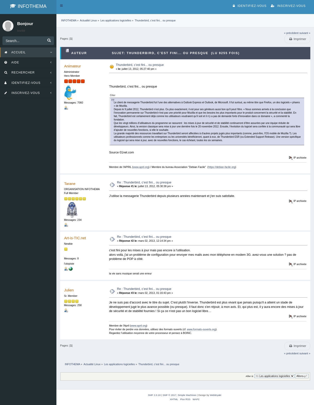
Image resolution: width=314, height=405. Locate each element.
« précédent (291, 32)
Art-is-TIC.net (75, 238)
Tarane (69, 183)
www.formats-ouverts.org (201, 329)
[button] (61, 5)
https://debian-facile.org (221, 166)
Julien (69, 290)
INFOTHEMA (28, 6)
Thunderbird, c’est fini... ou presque (140, 65)
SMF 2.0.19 (154, 395)
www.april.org (141, 166)
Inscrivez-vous (288, 6)
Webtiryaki (215, 395)
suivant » (304, 32)
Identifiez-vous (249, 6)
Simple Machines (187, 395)
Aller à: (249, 376)
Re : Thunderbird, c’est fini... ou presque (144, 182)
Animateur (72, 66)
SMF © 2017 (169, 395)
